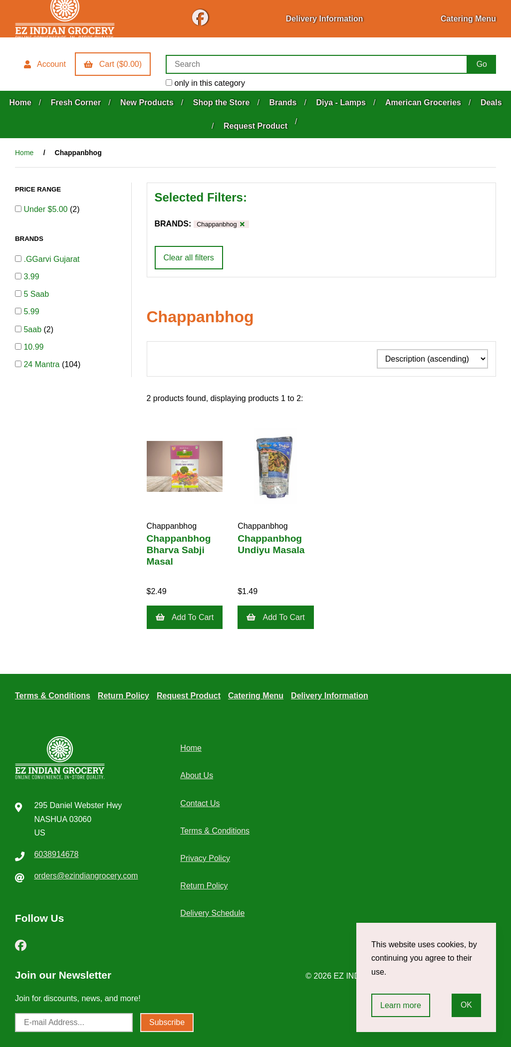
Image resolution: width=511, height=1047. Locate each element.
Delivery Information (324, 18)
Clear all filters (189, 257)
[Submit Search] (482, 64)
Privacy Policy (205, 858)
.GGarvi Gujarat (51, 259)
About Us (196, 775)
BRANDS (30, 238)
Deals (491, 102)
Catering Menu (468, 18)
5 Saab (36, 294)
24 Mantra (42, 364)
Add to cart (185, 617)
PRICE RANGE (39, 189)
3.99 (31, 276)
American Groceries (423, 102)
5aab (33, 329)
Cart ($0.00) (113, 64)
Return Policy (123, 695)
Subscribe (167, 1022)
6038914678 (56, 854)
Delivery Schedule (212, 913)
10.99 (33, 347)
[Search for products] (317, 64)
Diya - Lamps (341, 102)
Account (45, 64)
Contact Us (200, 803)
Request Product (255, 126)
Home (20, 102)
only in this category (205, 83)
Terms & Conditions (52, 695)
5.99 (31, 311)
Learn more (400, 1005)
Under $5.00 (46, 209)
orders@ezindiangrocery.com (86, 875)
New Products (147, 102)
